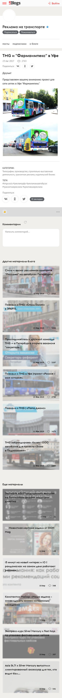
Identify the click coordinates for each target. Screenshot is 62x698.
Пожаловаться (28, 32)
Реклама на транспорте (23, 27)
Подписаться (10, 32)
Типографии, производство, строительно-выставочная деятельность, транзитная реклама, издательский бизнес (28, 173)
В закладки (37, 199)
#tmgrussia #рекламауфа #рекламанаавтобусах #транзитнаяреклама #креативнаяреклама (24, 185)
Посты (5, 43)
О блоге (34, 43)
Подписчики (19, 43)
